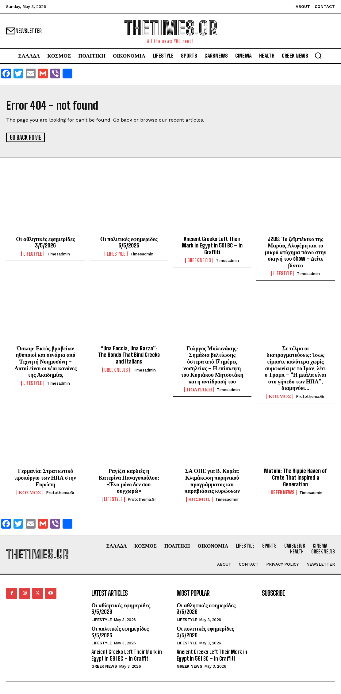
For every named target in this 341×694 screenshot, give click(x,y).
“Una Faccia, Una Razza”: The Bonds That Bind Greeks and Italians (129, 354)
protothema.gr (310, 396)
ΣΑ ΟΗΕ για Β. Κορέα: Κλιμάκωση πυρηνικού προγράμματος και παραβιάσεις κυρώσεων (212, 480)
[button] (318, 55)
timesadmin (58, 253)
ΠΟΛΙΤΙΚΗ (199, 389)
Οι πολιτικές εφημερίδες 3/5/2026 (129, 242)
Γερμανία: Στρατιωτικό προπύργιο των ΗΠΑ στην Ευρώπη (45, 477)
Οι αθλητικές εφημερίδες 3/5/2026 (45, 242)
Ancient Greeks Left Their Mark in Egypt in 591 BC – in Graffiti (212, 245)
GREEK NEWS (199, 260)
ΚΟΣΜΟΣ (280, 396)
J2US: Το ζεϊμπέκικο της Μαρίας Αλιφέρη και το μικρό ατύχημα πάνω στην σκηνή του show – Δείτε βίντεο (295, 251)
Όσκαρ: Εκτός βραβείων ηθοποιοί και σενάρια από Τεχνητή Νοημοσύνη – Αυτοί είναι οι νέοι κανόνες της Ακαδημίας (45, 361)
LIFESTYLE (32, 253)
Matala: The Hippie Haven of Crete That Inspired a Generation (295, 477)
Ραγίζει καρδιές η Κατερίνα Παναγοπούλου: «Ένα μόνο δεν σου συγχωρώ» (129, 480)
